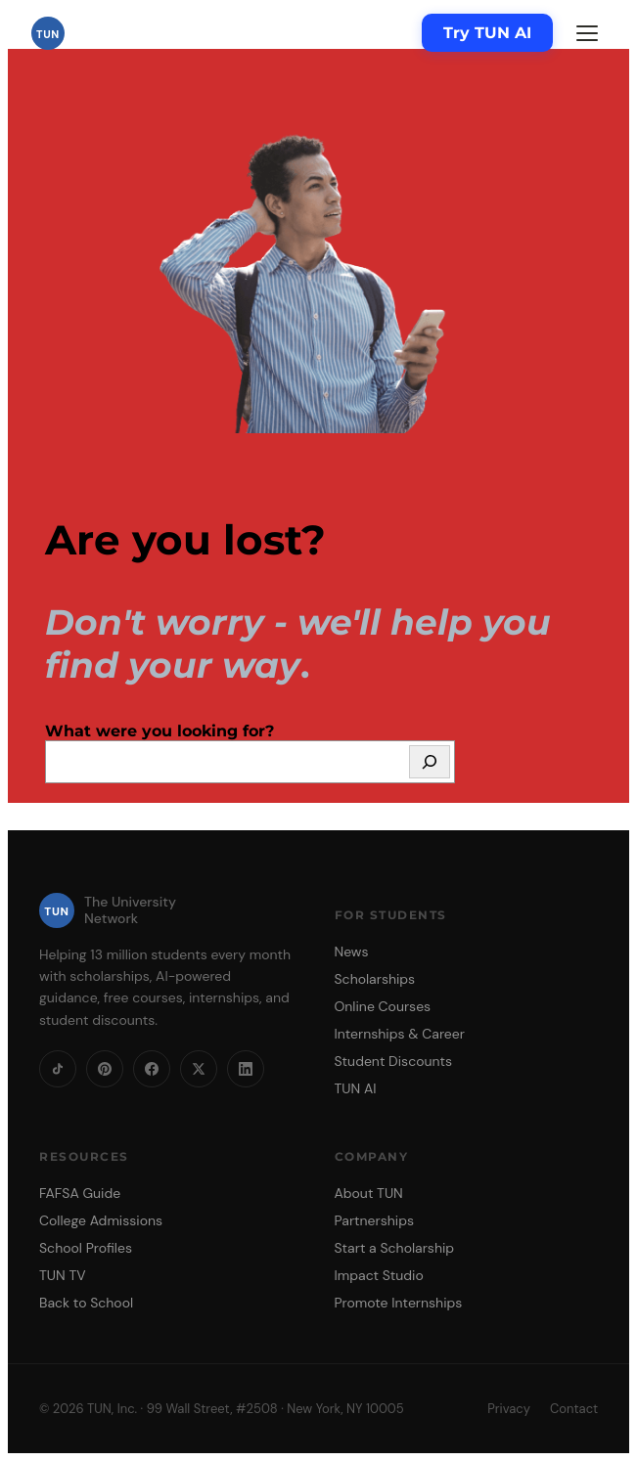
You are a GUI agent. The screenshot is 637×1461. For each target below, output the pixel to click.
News (352, 951)
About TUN (369, 1193)
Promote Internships (399, 1302)
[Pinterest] (104, 1068)
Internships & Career (400, 1033)
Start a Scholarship (395, 1248)
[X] (198, 1068)
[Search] (429, 761)
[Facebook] (151, 1068)
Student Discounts (394, 1061)
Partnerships (374, 1220)
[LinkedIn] (245, 1068)
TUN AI (356, 1088)
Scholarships (375, 979)
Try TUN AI (487, 32)
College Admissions (100, 1220)
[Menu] (587, 33)
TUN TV (62, 1275)
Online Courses (383, 1006)
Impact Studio (379, 1275)
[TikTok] (57, 1068)
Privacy (508, 1408)
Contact (574, 1408)
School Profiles (85, 1248)
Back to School (86, 1302)
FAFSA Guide (79, 1193)
